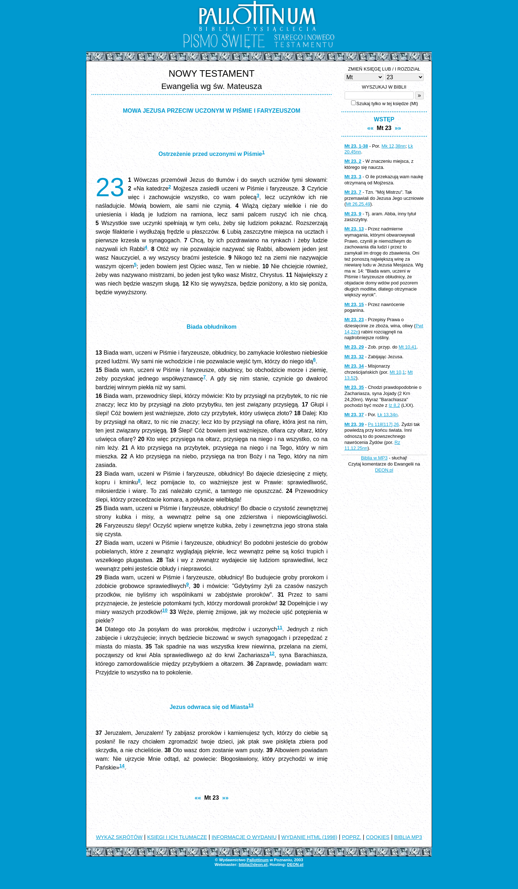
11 (279, 627)
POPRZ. (352, 837)
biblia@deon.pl (252, 864)
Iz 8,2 (394, 405)
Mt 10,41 (408, 347)
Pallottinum (258, 860)
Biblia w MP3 (374, 458)
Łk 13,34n (387, 414)
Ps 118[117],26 (383, 424)
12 (271, 653)
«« (198, 798)
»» (225, 798)
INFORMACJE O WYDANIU (244, 837)
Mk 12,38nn (394, 146)
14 (121, 765)
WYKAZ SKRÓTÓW (119, 837)
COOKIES (378, 837)
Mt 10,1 (397, 372)
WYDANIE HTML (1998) (309, 837)
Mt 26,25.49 (358, 204)
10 (165, 610)
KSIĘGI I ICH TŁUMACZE (177, 837)
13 (251, 705)
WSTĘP (384, 119)
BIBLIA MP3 (408, 837)
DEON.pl (384, 470)
